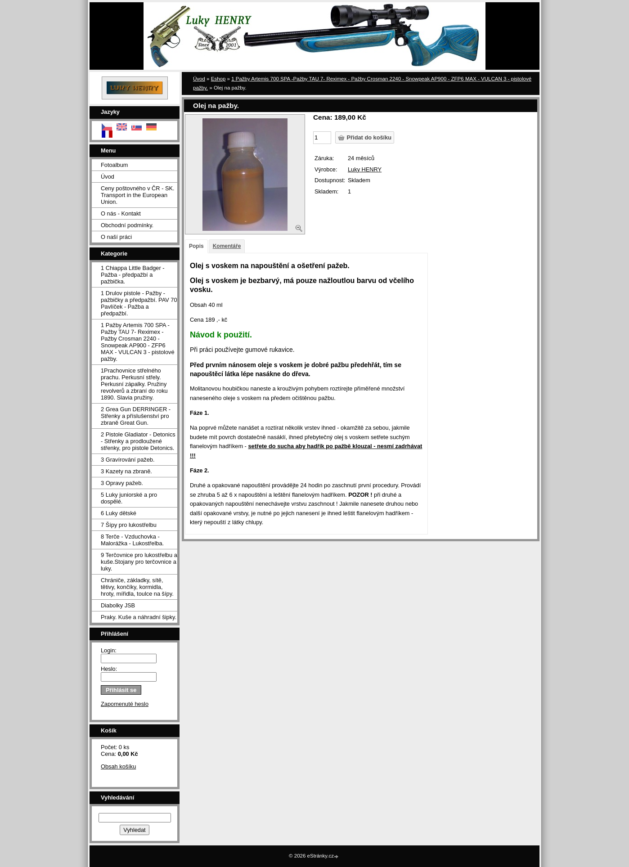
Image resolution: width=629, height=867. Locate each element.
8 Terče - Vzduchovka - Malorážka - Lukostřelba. (132, 540)
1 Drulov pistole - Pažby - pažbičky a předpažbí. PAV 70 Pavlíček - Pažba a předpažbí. (139, 303)
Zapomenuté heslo (124, 704)
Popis (196, 246)
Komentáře (227, 246)
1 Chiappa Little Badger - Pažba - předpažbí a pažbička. (133, 275)
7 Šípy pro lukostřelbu (129, 524)
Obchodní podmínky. (127, 225)
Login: (109, 650)
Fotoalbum (114, 165)
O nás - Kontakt (121, 213)
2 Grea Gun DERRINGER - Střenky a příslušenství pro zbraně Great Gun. (136, 416)
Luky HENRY (365, 169)
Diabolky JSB (118, 605)
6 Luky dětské (118, 513)
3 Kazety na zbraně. (126, 471)
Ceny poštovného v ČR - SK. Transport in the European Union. (138, 195)
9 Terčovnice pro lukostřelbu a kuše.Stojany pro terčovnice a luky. (139, 562)
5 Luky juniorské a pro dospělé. (129, 498)
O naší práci (116, 237)
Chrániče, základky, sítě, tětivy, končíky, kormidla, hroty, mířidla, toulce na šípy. (137, 587)
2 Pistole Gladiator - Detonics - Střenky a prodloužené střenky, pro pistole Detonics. (138, 441)
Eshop (218, 78)
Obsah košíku (118, 766)
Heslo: (109, 668)
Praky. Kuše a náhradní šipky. (138, 617)
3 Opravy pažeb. (122, 483)
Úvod (107, 176)
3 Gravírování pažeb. (128, 459)
